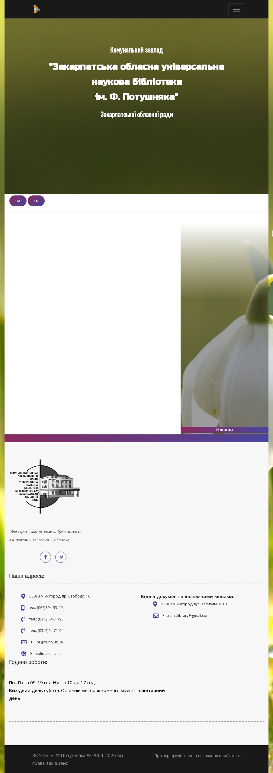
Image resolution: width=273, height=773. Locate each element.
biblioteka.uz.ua (48, 653)
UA (18, 200)
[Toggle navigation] (236, 9)
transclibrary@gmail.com (188, 615)
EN (36, 200)
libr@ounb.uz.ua (49, 642)
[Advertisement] (224, 320)
